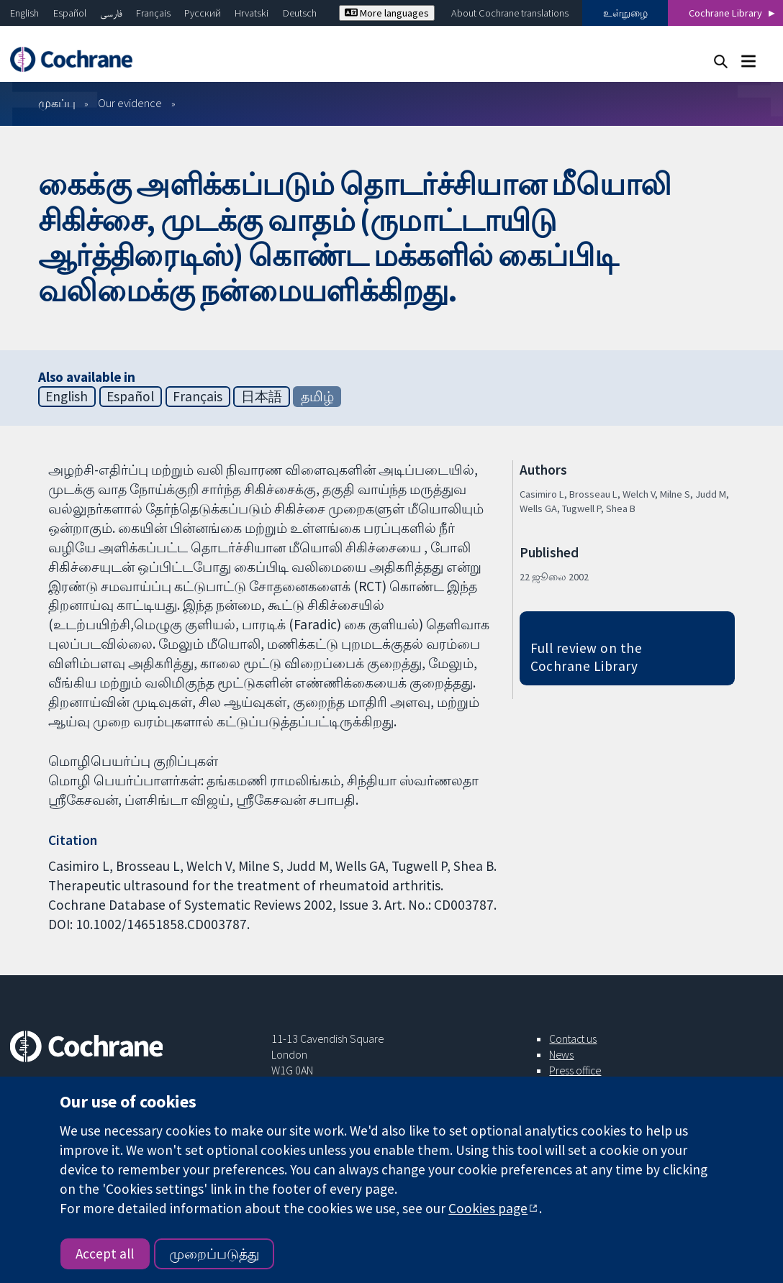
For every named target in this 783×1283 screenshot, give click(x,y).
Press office (575, 1070)
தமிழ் (317, 396)
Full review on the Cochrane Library (586, 657)
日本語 (261, 396)
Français (153, 12)
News (561, 1054)
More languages (387, 12)
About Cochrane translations (510, 12)
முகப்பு (57, 103)
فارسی (111, 12)
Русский (202, 12)
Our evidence (130, 103)
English (24, 12)
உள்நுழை (625, 12)
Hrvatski (251, 12)
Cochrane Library (725, 12)
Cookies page (488, 1208)
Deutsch (300, 12)
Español (69, 12)
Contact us (573, 1038)
